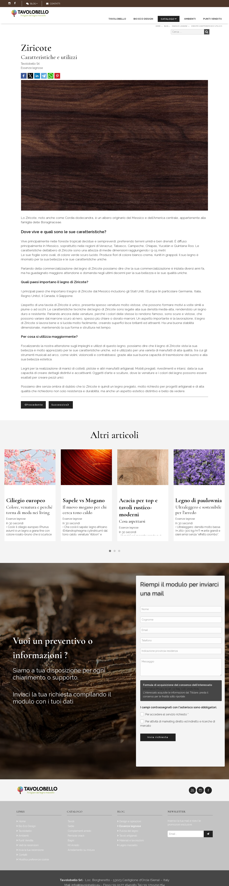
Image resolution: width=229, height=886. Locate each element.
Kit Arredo (73, 845)
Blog (31, 3)
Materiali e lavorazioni (131, 840)
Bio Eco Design (143, 18)
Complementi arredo (79, 830)
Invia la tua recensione (31, 849)
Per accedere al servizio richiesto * (164, 714)
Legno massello (128, 845)
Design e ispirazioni (130, 821)
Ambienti (190, 18)
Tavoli (71, 821)
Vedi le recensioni (29, 845)
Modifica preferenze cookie (34, 859)
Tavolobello (117, 18)
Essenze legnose (32, 68)
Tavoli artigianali (128, 835)
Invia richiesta (157, 737)
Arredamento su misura (81, 849)
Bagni (71, 840)
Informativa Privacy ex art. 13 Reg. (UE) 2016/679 (171, 688)
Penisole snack (76, 835)
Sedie (71, 826)
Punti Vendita (212, 18)
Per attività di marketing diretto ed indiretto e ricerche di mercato (177, 723)
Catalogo (168, 18)
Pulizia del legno (128, 830)
